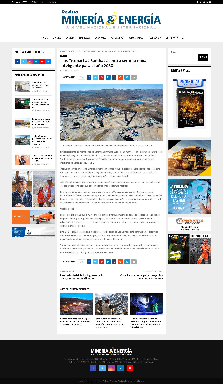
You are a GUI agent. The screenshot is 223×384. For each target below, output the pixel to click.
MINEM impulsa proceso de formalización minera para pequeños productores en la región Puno (109, 323)
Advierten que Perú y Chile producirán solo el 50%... (42, 158)
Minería (57, 38)
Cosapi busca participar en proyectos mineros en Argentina (141, 277)
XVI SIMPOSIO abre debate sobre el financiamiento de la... (41, 103)
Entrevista (172, 38)
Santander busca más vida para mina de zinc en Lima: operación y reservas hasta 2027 (75, 321)
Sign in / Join (38, 2)
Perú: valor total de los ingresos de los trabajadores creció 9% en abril (82, 277)
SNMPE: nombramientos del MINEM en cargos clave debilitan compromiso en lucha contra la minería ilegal (146, 323)
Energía (70, 38)
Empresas (84, 38)
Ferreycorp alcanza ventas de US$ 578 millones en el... (41, 121)
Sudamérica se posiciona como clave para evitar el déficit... (42, 140)
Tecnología (154, 38)
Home (45, 38)
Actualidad (117, 38)
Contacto (52, 2)
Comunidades (135, 38)
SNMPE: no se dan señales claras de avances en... (40, 85)
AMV (142, 381)
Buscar (174, 52)
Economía (100, 38)
